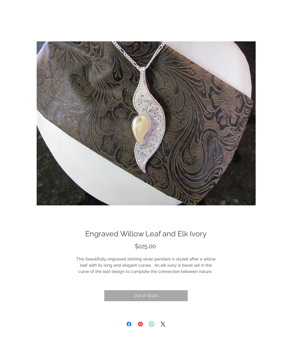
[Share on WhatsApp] (151, 324)
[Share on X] (163, 324)
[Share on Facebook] (129, 324)
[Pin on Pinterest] (140, 324)
